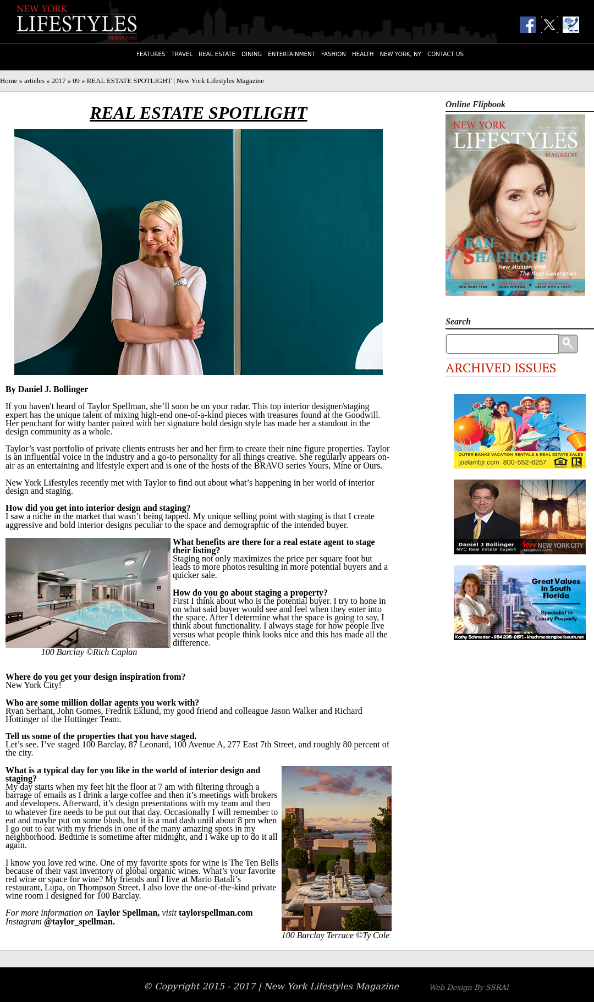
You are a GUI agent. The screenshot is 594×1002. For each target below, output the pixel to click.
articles (34, 81)
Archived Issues (501, 367)
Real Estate (217, 54)
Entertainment (291, 54)
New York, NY (400, 54)
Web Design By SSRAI (469, 987)
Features (150, 54)
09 (76, 81)
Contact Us (445, 54)
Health (362, 54)
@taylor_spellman (78, 921)
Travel (182, 54)
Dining (251, 54)
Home (8, 81)
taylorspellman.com (216, 912)
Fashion (333, 54)
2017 (59, 81)
